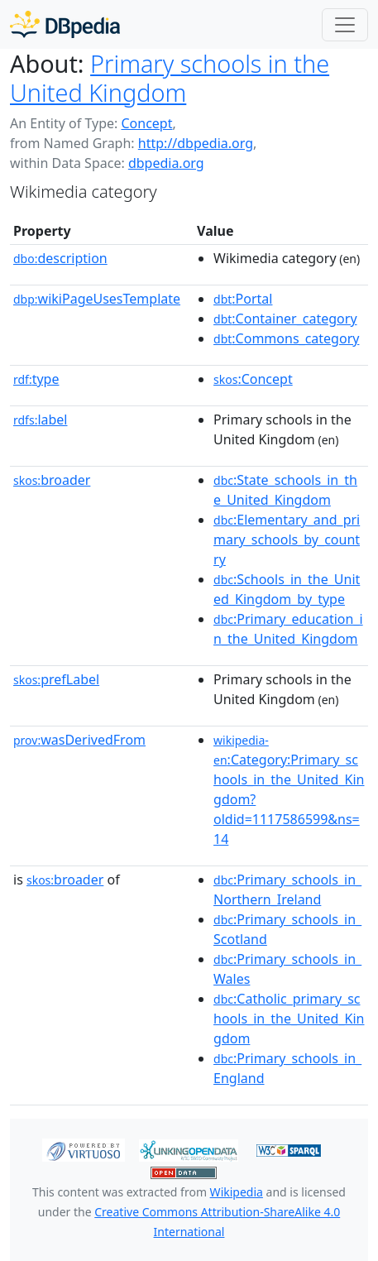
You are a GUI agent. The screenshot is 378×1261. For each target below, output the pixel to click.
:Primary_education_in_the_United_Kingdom (288, 629)
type (36, 379)
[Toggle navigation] (345, 24)
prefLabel (56, 679)
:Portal (242, 299)
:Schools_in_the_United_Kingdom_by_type (286, 589)
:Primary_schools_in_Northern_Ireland (287, 889)
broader (51, 480)
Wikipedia (236, 1192)
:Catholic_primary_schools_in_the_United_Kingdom (288, 1019)
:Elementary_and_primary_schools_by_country (286, 539)
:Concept (253, 379)
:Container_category (285, 318)
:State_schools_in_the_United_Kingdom (285, 490)
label (40, 419)
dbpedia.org (166, 163)
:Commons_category (286, 338)
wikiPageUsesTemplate (96, 299)
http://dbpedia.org (195, 143)
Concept (146, 123)
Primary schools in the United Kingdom (169, 77)
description (60, 258)
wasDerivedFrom (79, 740)
